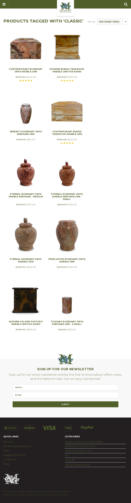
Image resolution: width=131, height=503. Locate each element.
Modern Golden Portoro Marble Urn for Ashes (26, 322)
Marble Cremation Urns (78, 451)
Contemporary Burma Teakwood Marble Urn (67, 132)
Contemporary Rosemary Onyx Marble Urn (25, 70)
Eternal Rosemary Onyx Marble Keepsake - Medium (26, 195)
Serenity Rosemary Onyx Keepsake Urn (26, 132)
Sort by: (91, 21)
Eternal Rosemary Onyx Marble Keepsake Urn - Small (67, 196)
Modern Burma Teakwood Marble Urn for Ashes (67, 70)
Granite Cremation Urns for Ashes (84, 441)
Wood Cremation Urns (78, 464)
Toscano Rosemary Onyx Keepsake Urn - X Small (67, 322)
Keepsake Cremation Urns (80, 446)
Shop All (69, 460)
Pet (67, 455)
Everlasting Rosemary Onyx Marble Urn (67, 260)
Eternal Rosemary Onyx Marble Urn (25, 260)
